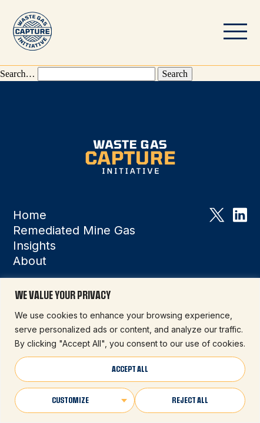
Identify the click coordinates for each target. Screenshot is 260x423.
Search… (17, 74)
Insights (34, 246)
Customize (70, 400)
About (29, 261)
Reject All (190, 400)
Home (29, 215)
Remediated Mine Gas (74, 230)
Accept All (130, 369)
